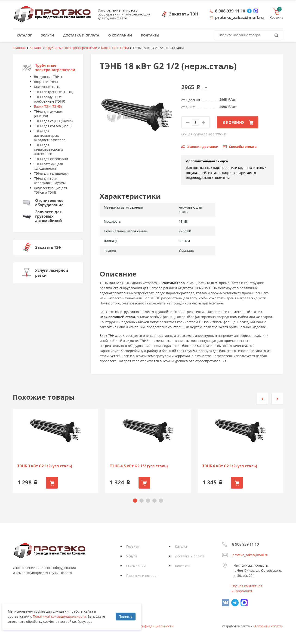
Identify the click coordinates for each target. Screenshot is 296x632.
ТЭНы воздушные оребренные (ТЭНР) (49, 99)
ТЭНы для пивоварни (51, 159)
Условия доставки (202, 146)
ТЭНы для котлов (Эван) (52, 126)
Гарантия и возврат (142, 575)
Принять (126, 616)
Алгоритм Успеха (268, 626)
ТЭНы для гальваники (51, 173)
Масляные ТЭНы (47, 87)
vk (225, 602)
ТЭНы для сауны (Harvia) (53, 121)
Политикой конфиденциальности (59, 616)
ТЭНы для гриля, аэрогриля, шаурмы (50, 180)
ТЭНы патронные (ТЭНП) (53, 92)
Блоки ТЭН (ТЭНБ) (48, 106)
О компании (136, 566)
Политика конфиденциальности (148, 626)
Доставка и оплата (190, 556)
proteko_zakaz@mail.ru (250, 555)
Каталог (181, 546)
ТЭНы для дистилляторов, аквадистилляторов (49, 135)
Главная (132, 546)
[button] (262, 399)
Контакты (182, 566)
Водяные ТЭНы (46, 81)
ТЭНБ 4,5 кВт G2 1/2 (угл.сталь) (139, 466)
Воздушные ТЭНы (48, 76)
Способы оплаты (243, 146)
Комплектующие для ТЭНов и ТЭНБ (50, 190)
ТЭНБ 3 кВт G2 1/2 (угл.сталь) (44, 466)
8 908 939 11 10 (230, 11)
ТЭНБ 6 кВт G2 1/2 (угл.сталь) (229, 466)
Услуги (131, 556)
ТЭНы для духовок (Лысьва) (48, 113)
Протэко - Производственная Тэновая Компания (52, 14)
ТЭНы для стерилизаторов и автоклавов (48, 149)
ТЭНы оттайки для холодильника (48, 166)
